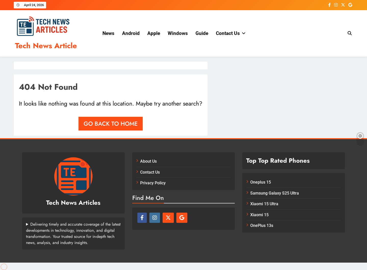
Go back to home (111, 123)
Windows (178, 33)
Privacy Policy (153, 183)
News (108, 33)
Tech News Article (46, 45)
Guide (201, 33)
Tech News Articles (73, 202)
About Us (148, 161)
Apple (153, 33)
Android (131, 33)
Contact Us (228, 33)
